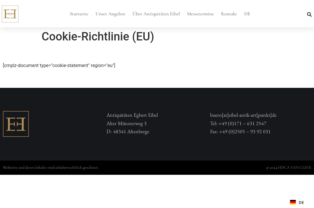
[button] (309, 14)
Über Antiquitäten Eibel (156, 14)
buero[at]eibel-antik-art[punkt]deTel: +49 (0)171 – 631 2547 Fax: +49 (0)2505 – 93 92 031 (243, 123)
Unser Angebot (110, 14)
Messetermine (200, 14)
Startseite (79, 14)
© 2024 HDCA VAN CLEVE (288, 167)
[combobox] (297, 202)
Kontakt (229, 14)
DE (247, 14)
